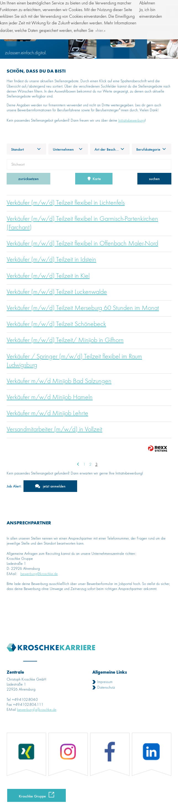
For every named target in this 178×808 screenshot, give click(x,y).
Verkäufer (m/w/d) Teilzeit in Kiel (48, 276)
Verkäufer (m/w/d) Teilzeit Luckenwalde (57, 292)
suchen (154, 178)
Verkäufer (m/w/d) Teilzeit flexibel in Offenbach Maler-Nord (82, 243)
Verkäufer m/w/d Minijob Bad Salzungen (59, 381)
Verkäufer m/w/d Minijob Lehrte (47, 413)
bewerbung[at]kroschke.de (36, 710)
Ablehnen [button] (147, 3)
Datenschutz (106, 687)
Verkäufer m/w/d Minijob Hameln (50, 397)
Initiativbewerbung (131, 120)
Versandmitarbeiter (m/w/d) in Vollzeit (54, 429)
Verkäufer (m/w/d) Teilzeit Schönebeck (56, 324)
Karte (94, 178)
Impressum (104, 682)
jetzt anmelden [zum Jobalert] (54, 486)
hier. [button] (100, 31)
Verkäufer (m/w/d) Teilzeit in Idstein (51, 259)
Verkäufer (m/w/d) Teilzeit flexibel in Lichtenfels (66, 203)
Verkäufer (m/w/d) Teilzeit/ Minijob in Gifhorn (65, 340)
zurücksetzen (28, 178)
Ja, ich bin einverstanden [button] (150, 13)
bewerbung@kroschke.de (39, 574)
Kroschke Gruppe (32, 796)
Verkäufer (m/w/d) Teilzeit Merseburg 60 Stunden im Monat (83, 308)
